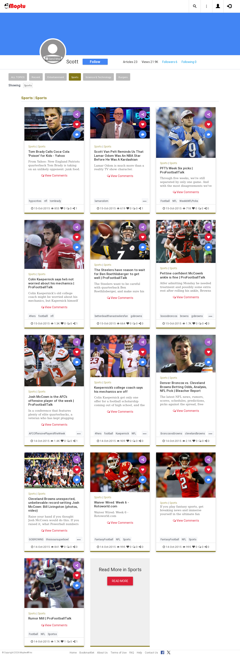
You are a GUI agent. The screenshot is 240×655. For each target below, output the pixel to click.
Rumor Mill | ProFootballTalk (50, 618)
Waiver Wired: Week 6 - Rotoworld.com (112, 504)
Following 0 (189, 62)
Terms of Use (118, 652)
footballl (43, 316)
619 (121, 208)
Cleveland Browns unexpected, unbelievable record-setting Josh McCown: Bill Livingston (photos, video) (53, 504)
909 (121, 441)
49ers (32, 316)
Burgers (123, 77)
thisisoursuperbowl (57, 539)
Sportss (52, 634)
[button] (194, 6)
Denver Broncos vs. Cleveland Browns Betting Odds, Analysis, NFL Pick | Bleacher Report (183, 387)
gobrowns (136, 316)
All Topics (17, 77)
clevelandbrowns (195, 433)
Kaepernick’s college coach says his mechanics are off (118, 389)
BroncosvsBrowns (171, 433)
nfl (45, 201)
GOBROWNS (36, 539)
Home (73, 652)
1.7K (186, 323)
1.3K (55, 323)
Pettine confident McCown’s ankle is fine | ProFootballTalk (182, 275)
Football (165, 201)
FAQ (131, 652)
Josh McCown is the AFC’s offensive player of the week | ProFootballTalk (51, 401)
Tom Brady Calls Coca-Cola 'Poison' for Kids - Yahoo (49, 153)
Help (139, 652)
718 (187, 208)
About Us (102, 652)
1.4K (55, 441)
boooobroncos (169, 316)
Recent (36, 77)
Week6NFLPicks (188, 201)
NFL (174, 201)
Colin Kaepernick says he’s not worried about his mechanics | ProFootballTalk (51, 283)
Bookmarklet (86, 652)
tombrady (55, 201)
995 (121, 547)
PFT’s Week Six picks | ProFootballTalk (176, 170)
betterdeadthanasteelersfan (111, 316)
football (108, 433)
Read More (120, 581)
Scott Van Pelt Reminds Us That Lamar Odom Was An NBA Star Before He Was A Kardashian (119, 155)
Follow (95, 62)
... (145, 200)
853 (55, 208)
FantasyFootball (104, 539)
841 (55, 547)
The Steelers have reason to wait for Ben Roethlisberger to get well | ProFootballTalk (119, 274)
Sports (74, 77)
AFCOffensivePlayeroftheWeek (47, 433)
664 (121, 323)
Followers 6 (169, 62)
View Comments (54, 175)
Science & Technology (98, 77)
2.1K (186, 441)
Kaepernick (122, 433)
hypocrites (35, 201)
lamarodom (101, 201)
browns (184, 316)
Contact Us (151, 652)
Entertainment (55, 77)
